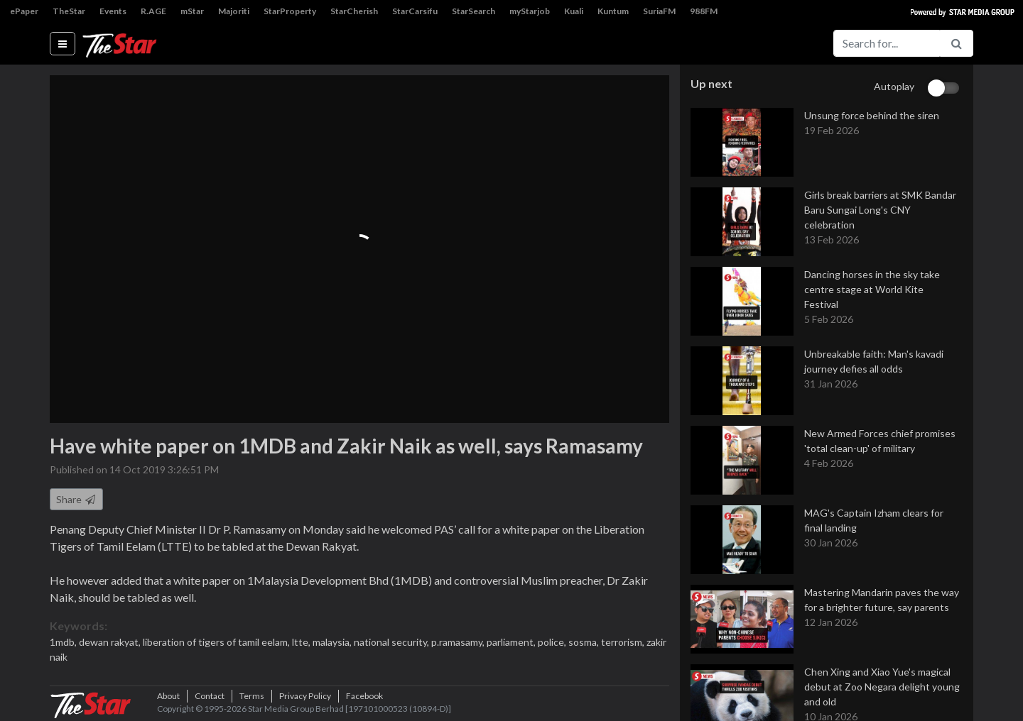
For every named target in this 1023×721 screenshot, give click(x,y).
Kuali (573, 11)
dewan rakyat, (111, 642)
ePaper (24, 11)
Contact (209, 695)
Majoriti (233, 11)
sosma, (584, 642)
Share (76, 499)
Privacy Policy (305, 695)
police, (553, 642)
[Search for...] (886, 43)
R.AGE (153, 11)
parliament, (512, 642)
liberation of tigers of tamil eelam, (217, 642)
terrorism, (623, 642)
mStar (192, 11)
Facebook (364, 695)
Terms (251, 695)
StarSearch (473, 11)
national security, (392, 642)
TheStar (69, 11)
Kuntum (613, 11)
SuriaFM (659, 11)
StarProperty (290, 11)
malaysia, (333, 642)
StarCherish (354, 11)
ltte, (302, 642)
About (168, 695)
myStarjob (529, 11)
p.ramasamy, (459, 642)
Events (112, 11)
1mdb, (64, 642)
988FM (704, 11)
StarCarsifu (415, 11)
